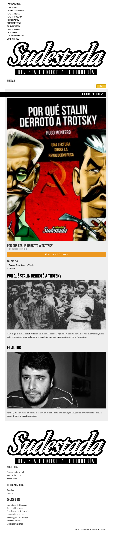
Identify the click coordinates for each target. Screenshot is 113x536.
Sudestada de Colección (17, 505)
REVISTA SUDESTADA (13, 14)
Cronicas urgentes (15, 524)
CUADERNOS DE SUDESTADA (15, 10)
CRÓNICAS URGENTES (13, 29)
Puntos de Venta (14, 475)
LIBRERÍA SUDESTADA (14, 4)
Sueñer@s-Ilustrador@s (17, 517)
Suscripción (12, 478)
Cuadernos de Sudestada (17, 511)
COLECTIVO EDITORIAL (14, 23)
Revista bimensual (15, 508)
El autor (12, 268)
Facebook (11, 490)
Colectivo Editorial (15, 472)
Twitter (10, 493)
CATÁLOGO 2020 (12, 32)
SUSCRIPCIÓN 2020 (13, 39)
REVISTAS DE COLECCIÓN (15, 17)
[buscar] (51, 86)
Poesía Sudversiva (15, 520)
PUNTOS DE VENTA (13, 20)
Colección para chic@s (17, 514)
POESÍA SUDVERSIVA (13, 26)
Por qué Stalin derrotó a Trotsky (21, 265)
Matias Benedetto (100, 529)
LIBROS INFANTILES (13, 7)
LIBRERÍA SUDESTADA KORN (15, 35)
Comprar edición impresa (56, 254)
